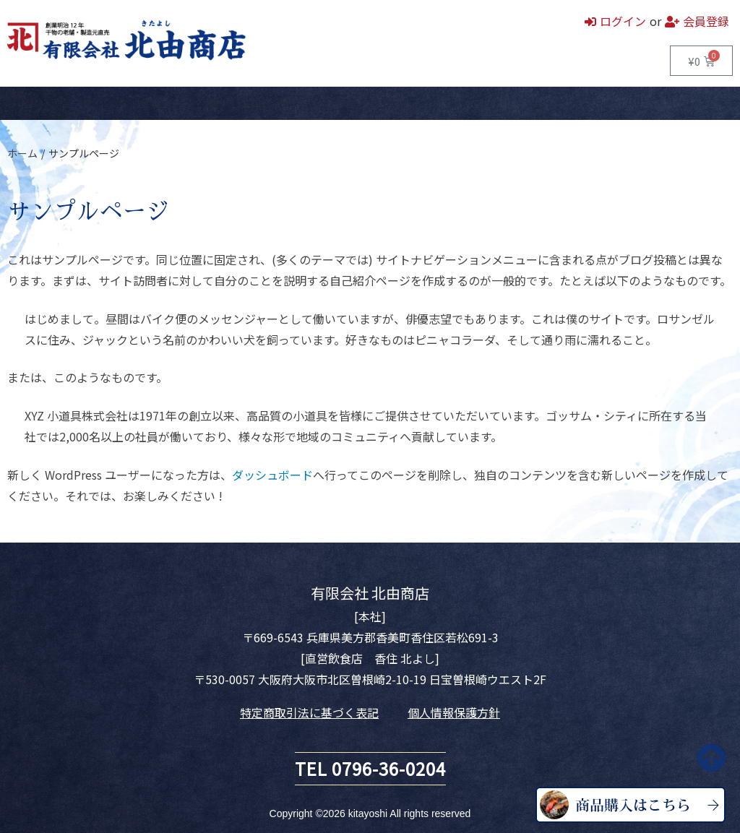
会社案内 (206, 103)
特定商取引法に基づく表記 (309, 712)
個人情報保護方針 (454, 712)
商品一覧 (79, 103)
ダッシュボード (272, 474)
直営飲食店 (146, 103)
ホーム (22, 103)
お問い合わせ (271, 103)
